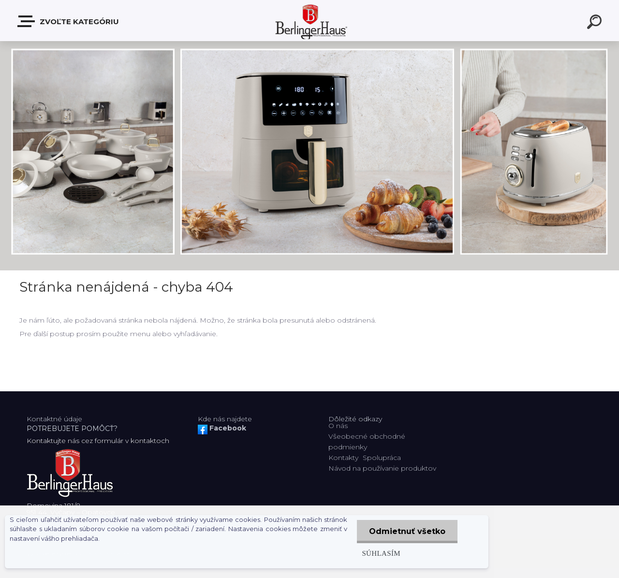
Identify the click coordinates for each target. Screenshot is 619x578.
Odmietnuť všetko (407, 531)
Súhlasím (381, 553)
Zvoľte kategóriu (68, 21)
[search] (595, 23)
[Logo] (309, 20)
